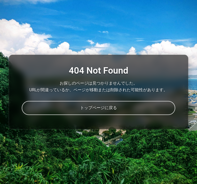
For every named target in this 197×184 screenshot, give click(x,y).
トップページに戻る (98, 107)
